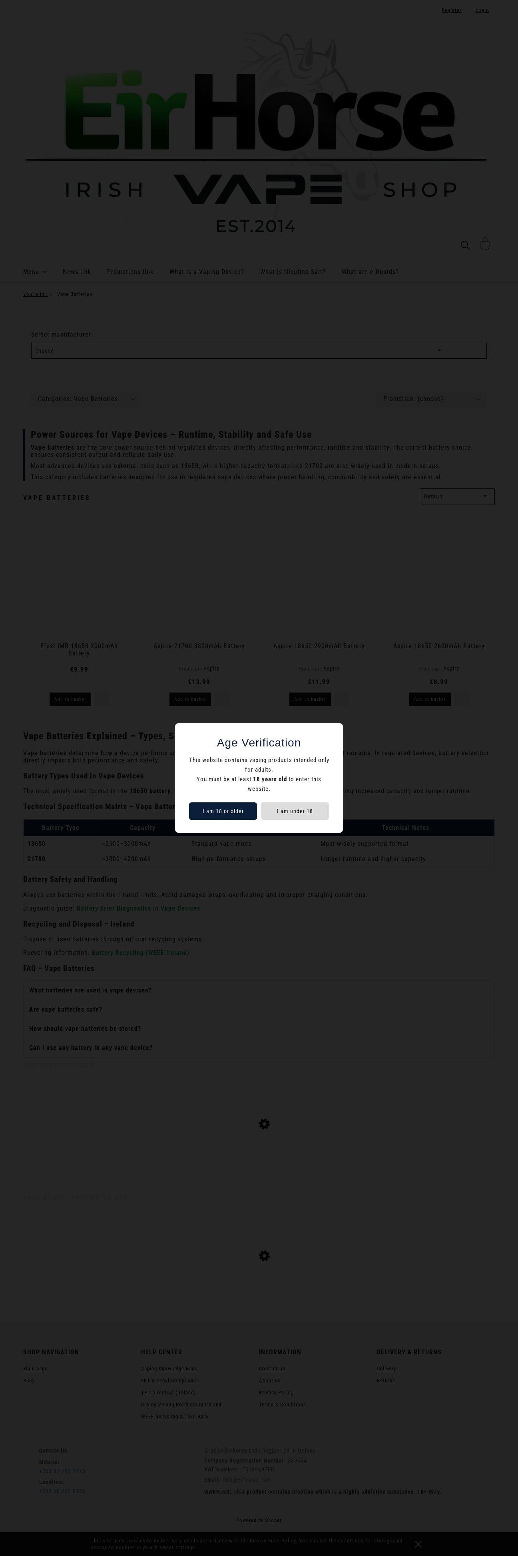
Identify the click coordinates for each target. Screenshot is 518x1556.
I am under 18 (295, 811)
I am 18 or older (223, 811)
